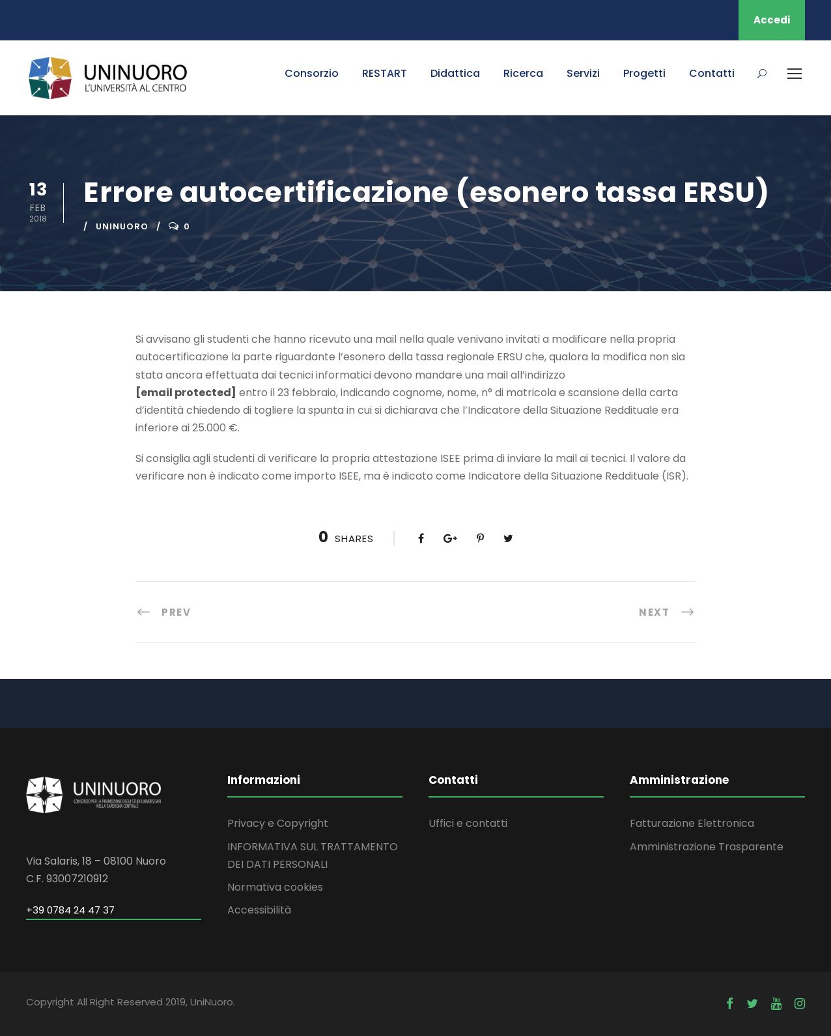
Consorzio (312, 73)
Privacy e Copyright (277, 823)
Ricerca (523, 73)
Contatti (712, 73)
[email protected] (185, 392)
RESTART (384, 73)
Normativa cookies (275, 887)
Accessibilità (259, 909)
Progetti (644, 73)
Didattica (455, 73)
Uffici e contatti (468, 823)
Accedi (772, 20)
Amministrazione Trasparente (706, 846)
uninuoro (122, 226)
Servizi (583, 73)
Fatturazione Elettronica (692, 823)
